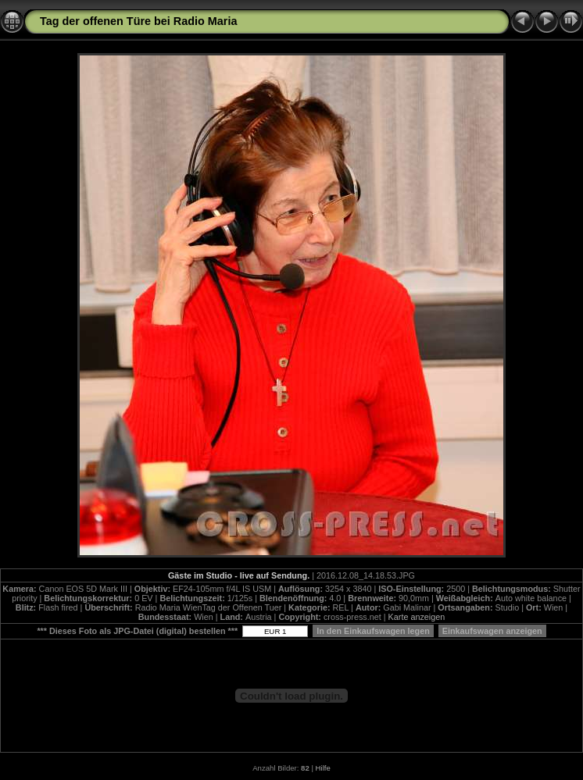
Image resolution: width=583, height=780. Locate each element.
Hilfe (323, 768)
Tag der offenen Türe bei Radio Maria (138, 21)
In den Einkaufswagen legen (373, 631)
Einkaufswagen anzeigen (492, 631)
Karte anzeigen (416, 617)
